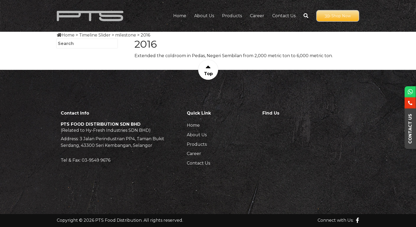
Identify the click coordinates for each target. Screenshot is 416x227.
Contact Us (284, 16)
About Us (204, 16)
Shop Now (338, 15)
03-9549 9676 (96, 160)
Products (232, 16)
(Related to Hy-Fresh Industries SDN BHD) (106, 130)
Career (257, 16)
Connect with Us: (335, 220)
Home (179, 16)
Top (208, 73)
